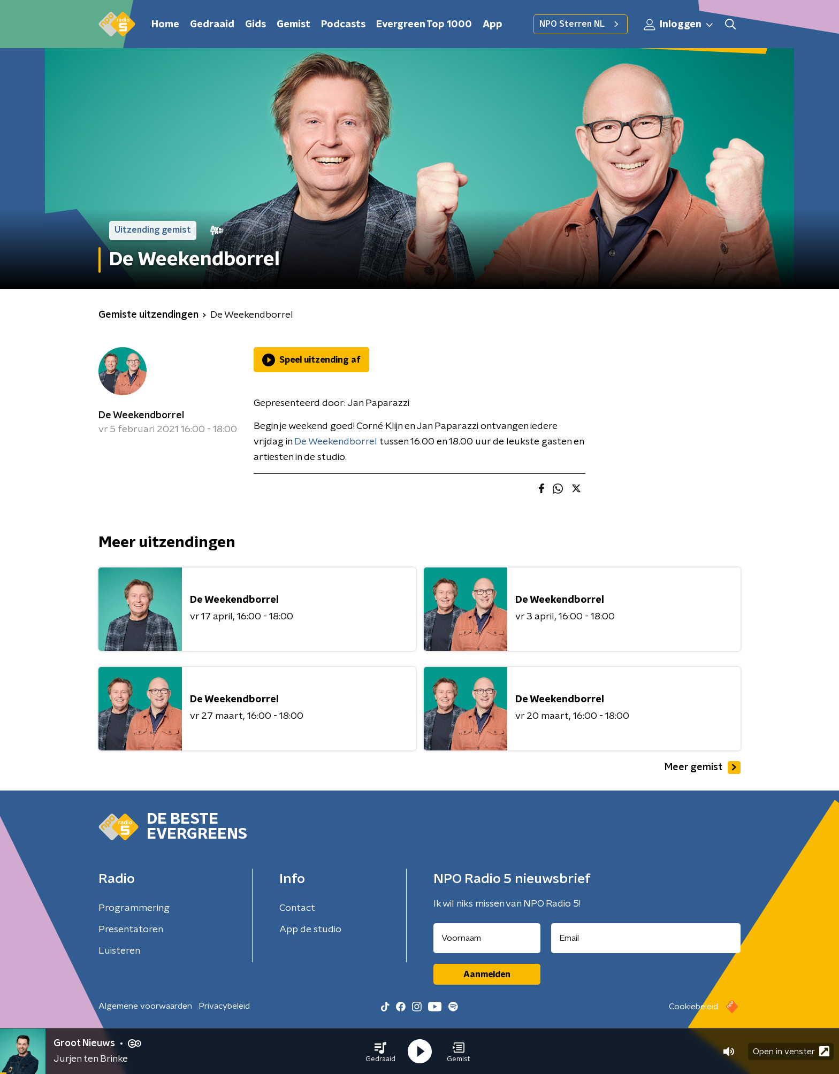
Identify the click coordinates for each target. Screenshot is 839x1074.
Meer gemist (703, 767)
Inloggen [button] (679, 24)
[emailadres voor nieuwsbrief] (646, 938)
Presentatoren (130, 929)
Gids (255, 24)
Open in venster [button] (791, 1051)
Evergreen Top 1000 (424, 24)
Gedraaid (212, 24)
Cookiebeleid (693, 1006)
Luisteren (119, 951)
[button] (380, 1051)
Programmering (134, 908)
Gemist (293, 24)
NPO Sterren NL (580, 24)
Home (165, 24)
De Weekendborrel (141, 415)
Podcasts (343, 24)
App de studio (310, 929)
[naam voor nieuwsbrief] (486, 938)
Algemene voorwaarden (145, 1006)
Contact (297, 908)
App (492, 24)
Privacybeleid (224, 1006)
